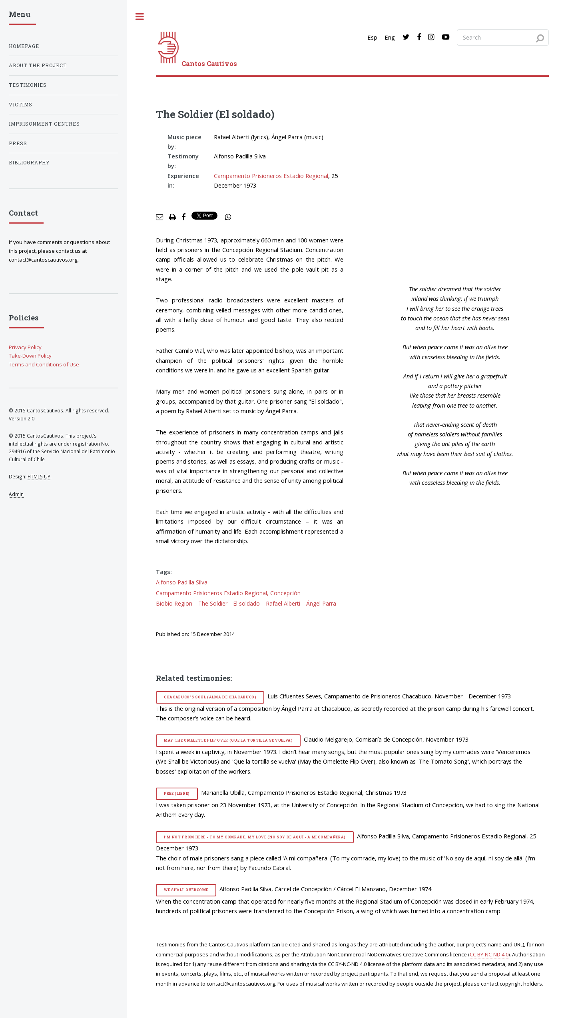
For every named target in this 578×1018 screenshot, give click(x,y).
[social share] (228, 217)
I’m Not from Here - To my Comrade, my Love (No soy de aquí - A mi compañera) (255, 837)
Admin (16, 494)
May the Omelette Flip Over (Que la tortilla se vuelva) (228, 740)
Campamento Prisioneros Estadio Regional (271, 176)
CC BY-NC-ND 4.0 (489, 954)
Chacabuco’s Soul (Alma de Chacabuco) (210, 697)
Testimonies (28, 85)
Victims (20, 105)
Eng (390, 37)
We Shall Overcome (186, 890)
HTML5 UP (39, 476)
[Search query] (503, 37)
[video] (461, 201)
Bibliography (29, 163)
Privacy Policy (25, 347)
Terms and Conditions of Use (44, 364)
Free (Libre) (177, 793)
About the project (38, 65)
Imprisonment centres (44, 124)
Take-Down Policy (30, 355)
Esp (372, 37)
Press (18, 143)
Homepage (24, 46)
